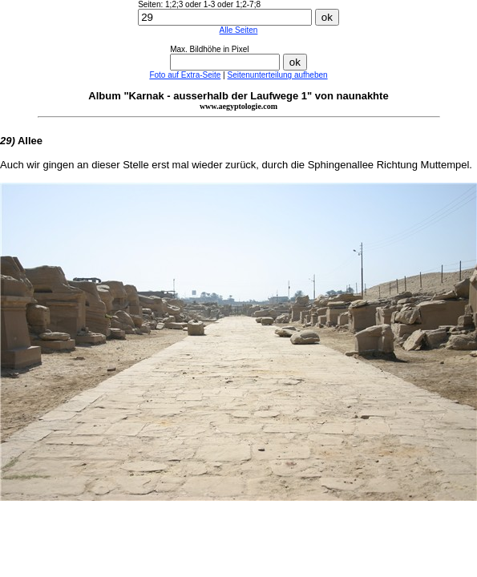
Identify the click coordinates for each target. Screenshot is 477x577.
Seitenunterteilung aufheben (277, 75)
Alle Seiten (239, 30)
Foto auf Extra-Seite (184, 75)
